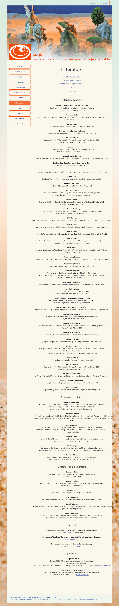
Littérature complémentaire (71, 84)
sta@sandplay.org (82, 575)
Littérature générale (72, 76)
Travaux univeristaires (72, 80)
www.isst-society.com (72, 546)
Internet (72, 87)
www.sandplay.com (72, 539)
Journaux (72, 91)
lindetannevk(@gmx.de (101, 565)
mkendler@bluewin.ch (88, 600)
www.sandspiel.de (64, 532)
